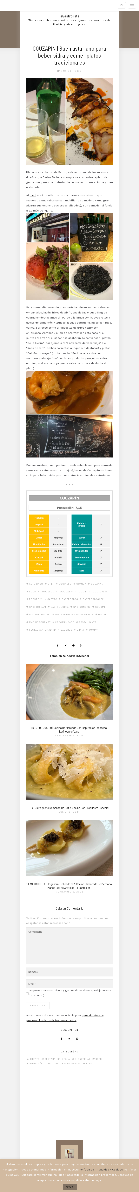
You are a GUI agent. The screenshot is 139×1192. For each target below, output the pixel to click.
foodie (85, 576)
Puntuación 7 (39, 1058)
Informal (87, 1053)
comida (84, 568)
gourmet (60, 599)
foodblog (50, 576)
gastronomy (40, 599)
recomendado (67, 614)
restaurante (90, 614)
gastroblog (94, 583)
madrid (80, 606)
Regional (56, 1058)
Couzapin (100, 568)
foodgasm (69, 576)
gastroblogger (42, 591)
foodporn (60, 583)
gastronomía (88, 591)
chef (53, 568)
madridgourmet (42, 614)
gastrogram (66, 591)
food (35, 576)
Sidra (83, 622)
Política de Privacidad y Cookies (101, 1169)
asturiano (39, 568)
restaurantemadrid (45, 622)
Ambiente (36, 1053)
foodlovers (40, 583)
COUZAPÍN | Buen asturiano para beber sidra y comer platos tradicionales (69, 55)
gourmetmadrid (81, 599)
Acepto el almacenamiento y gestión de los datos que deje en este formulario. (69, 986)
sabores (69, 622)
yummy (96, 622)
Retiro (90, 1058)
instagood (39, 606)
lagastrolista (60, 606)
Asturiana (51, 1053)
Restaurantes (74, 1058)
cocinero (68, 568)
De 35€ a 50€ (69, 1053)
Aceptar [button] (70, 1186)
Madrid (99, 1053)
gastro (76, 583)
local (35, 190)
